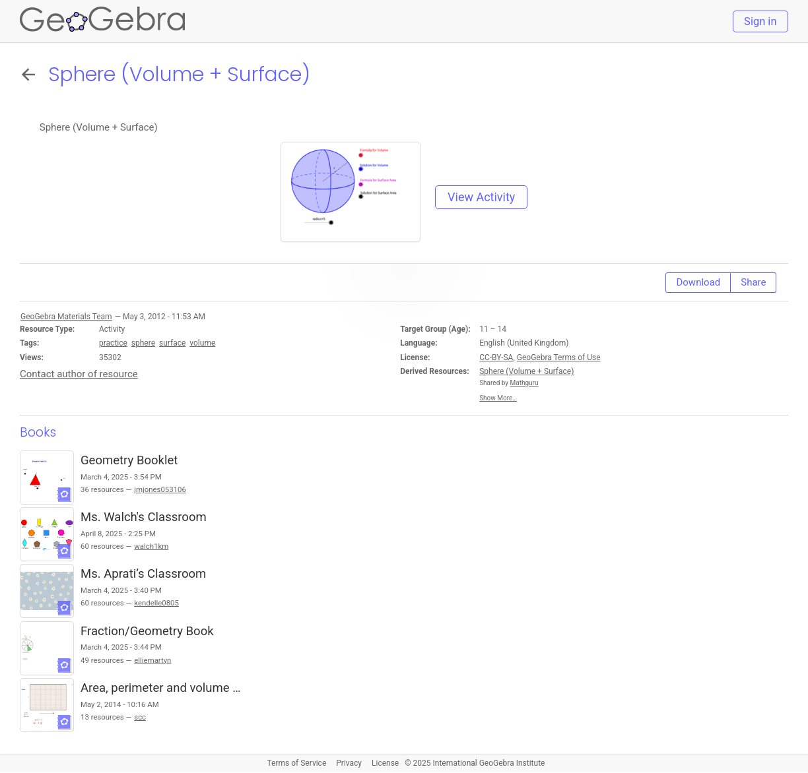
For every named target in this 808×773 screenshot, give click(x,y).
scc (140, 717)
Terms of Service (297, 763)
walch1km (151, 546)
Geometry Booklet (129, 460)
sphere (143, 343)
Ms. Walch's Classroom (144, 517)
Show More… (498, 398)
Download (698, 282)
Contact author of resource (79, 374)
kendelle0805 (156, 602)
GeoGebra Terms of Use (559, 357)
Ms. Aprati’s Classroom (143, 574)
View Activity (481, 197)
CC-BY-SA (496, 357)
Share (753, 282)
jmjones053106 (160, 489)
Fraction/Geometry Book (147, 631)
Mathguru (524, 382)
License (385, 763)
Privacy (349, 763)
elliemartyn (152, 660)
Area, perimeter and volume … (161, 688)
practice (113, 343)
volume (202, 343)
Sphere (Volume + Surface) (526, 371)
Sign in (760, 21)
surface (172, 343)
